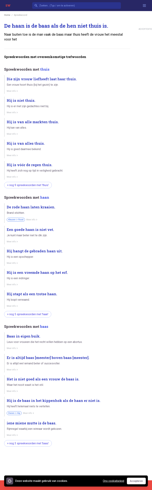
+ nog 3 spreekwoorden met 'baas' (28, 443)
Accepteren (138, 482)
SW (8, 5)
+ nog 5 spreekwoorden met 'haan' (27, 314)
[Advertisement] (67, 460)
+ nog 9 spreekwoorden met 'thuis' (28, 185)
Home (7, 15)
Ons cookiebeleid (113, 481)
